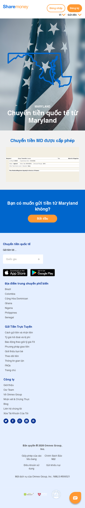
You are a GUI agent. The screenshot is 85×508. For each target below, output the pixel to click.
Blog (6, 404)
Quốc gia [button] (11, 259)
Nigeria (9, 308)
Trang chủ (10, 370)
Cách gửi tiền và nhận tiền (19, 332)
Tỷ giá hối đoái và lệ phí (17, 337)
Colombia (10, 294)
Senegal (9, 317)
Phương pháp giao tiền (17, 346)
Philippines (11, 313)
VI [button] (60, 14)
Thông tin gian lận (14, 361)
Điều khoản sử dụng (31, 467)
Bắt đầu (42, 218)
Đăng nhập (56, 8)
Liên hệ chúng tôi (13, 408)
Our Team (9, 390)
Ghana (8, 303)
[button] (74, 15)
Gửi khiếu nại (53, 465)
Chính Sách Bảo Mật (53, 457)
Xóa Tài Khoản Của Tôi (16, 413)
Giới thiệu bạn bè (14, 351)
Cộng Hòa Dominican (16, 298)
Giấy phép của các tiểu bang (32, 457)
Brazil (8, 289)
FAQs (8, 365)
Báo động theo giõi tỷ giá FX (20, 342)
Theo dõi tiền (12, 356)
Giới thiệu (9, 385)
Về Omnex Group (13, 394)
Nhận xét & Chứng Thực (16, 399)
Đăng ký (74, 8)
